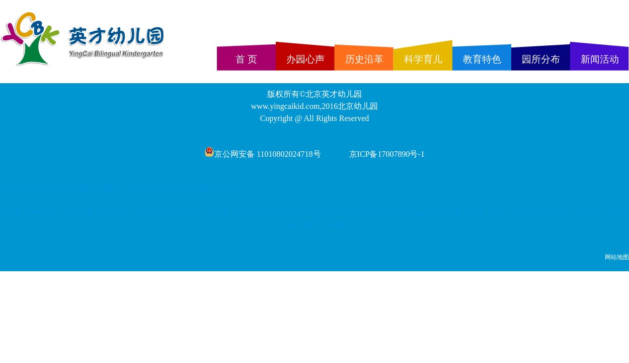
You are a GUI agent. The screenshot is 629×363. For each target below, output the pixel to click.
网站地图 (617, 257)
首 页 (246, 59)
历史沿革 (364, 59)
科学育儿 (423, 59)
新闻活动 (600, 59)
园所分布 (541, 59)
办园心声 (305, 59)
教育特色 (482, 59)
